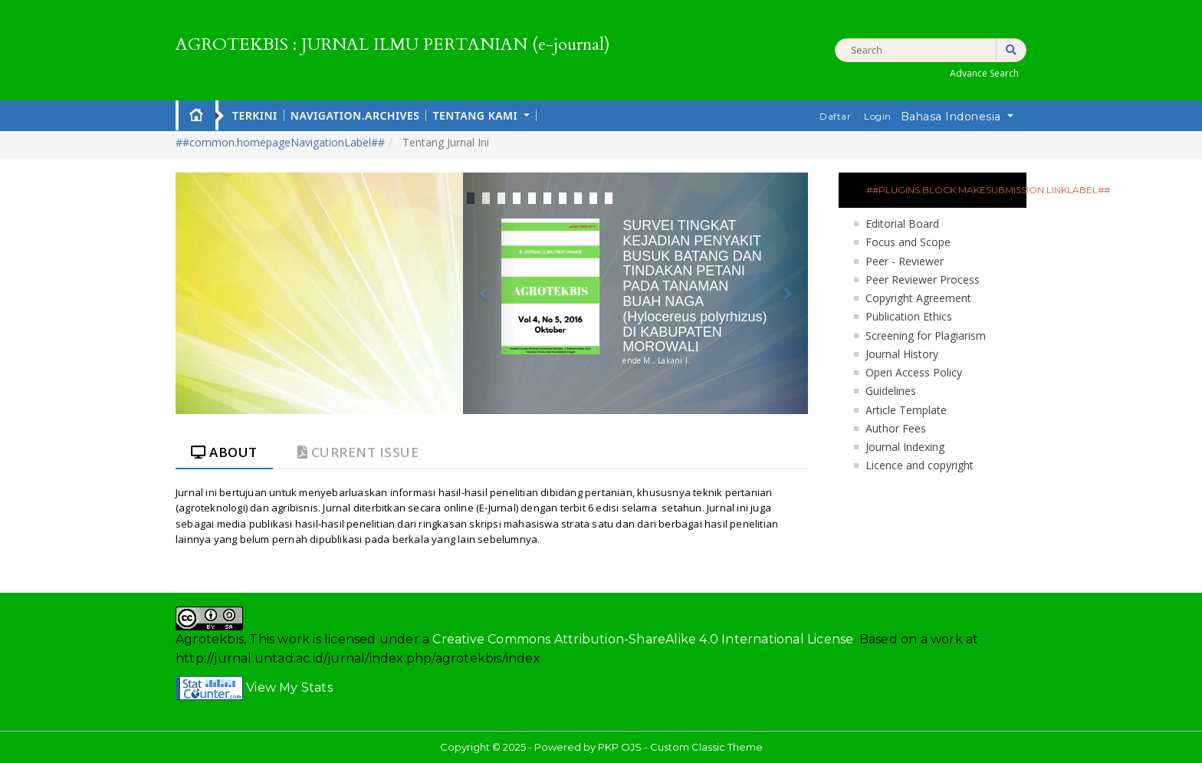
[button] (489, 293)
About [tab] (224, 452)
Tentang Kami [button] (476, 115)
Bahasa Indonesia (962, 115)
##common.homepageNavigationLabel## (280, 142)
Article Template (906, 410)
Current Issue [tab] (358, 452)
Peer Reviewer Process (922, 279)
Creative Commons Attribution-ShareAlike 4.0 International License (642, 639)
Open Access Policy (913, 372)
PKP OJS (620, 747)
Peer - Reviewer (904, 261)
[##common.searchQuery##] (930, 50)
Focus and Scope (908, 242)
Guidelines (890, 390)
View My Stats (289, 687)
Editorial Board (902, 223)
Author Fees (895, 428)
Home (196, 114)
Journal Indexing (904, 446)
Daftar (835, 116)
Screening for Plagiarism (925, 335)
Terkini (255, 115)
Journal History (901, 354)
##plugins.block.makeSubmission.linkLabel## (946, 190)
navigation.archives (355, 115)
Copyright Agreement (918, 298)
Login (878, 116)
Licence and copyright (919, 465)
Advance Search (984, 73)
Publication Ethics (908, 316)
